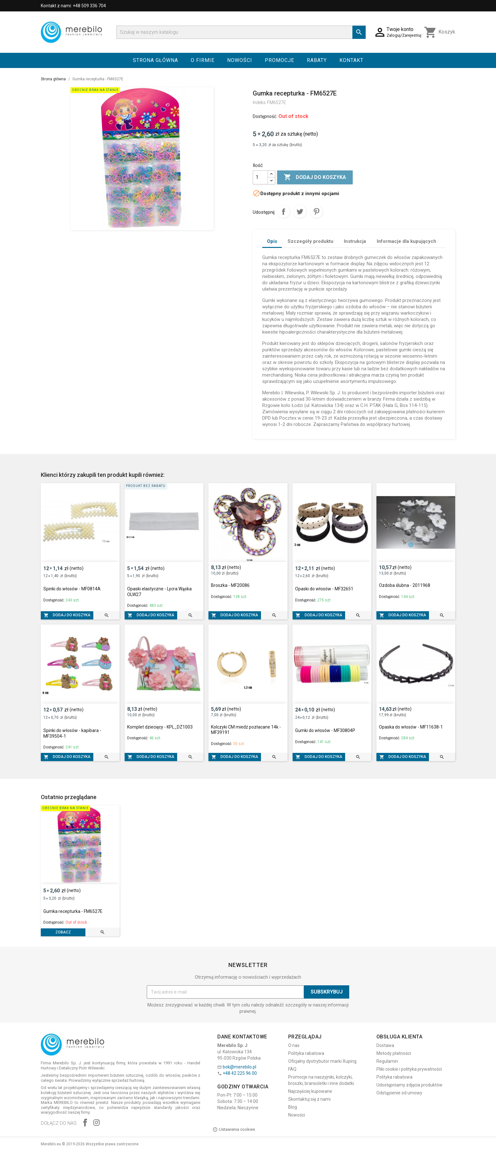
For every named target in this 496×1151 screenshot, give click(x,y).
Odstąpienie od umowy (399, 1092)
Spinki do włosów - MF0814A (72, 588)
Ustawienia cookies (234, 1129)
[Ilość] (260, 177)
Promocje (279, 60)
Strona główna (155, 60)
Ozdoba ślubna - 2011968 (404, 585)
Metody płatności (393, 1053)
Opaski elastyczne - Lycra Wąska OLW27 (159, 591)
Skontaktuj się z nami (309, 1099)
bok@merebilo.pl (239, 1066)
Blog (292, 1107)
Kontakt (351, 60)
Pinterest (316, 211)
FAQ (292, 1069)
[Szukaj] (241, 32)
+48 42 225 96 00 (240, 1073)
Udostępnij (283, 211)
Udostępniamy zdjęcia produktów (409, 1084)
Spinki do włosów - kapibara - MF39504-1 (72, 733)
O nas (294, 1045)
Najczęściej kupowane (310, 1091)
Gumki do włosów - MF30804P (325, 730)
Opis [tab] (272, 241)
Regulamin (387, 1061)
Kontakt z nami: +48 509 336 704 (73, 5)
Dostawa (385, 1045)
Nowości (239, 60)
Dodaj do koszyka (315, 177)
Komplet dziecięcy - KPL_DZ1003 (160, 726)
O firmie (202, 60)
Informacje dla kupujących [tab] (406, 241)
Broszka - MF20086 (230, 585)
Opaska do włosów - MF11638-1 (411, 726)
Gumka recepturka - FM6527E (72, 911)
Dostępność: (265, 116)
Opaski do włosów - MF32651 (324, 588)
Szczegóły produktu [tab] (310, 241)
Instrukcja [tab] (355, 241)
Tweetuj (300, 211)
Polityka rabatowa (306, 1053)
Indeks (259, 102)
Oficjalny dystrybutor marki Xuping (322, 1061)
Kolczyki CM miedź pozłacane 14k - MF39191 (246, 729)
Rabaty (317, 60)
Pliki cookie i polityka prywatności (409, 1069)
